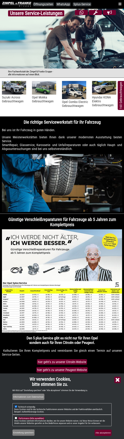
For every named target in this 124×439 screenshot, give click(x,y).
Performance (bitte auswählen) (31, 418)
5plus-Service (82, 4)
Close (117, 380)
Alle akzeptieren (103, 433)
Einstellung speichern (23, 432)
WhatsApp (63, 4)
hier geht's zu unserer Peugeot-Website (62, 370)
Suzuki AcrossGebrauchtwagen (13, 99)
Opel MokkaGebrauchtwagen (43, 99)
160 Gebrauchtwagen (121, 95)
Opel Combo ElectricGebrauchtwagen (75, 104)
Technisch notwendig (26, 407)
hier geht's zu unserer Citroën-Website (62, 362)
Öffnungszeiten (43, 4)
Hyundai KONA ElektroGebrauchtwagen (103, 101)
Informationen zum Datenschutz (28, 397)
